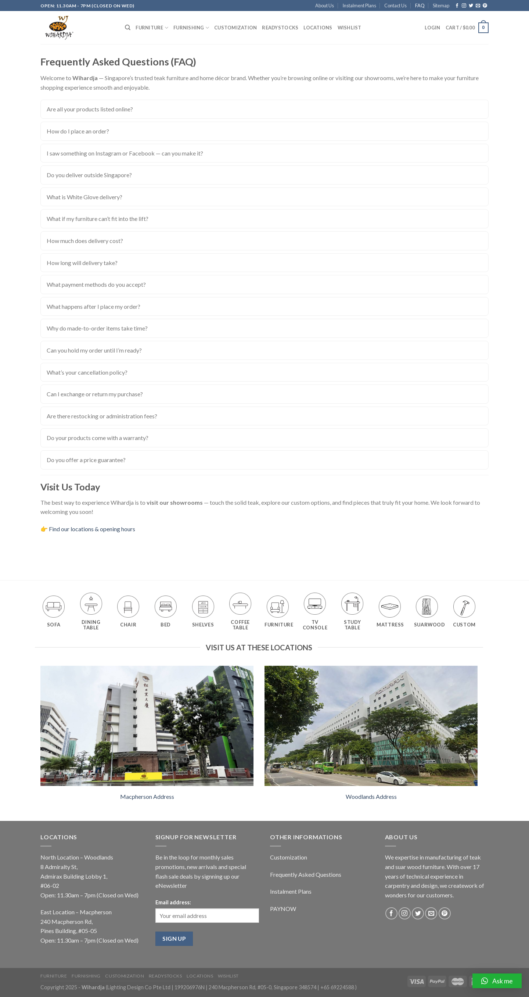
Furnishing (191, 27)
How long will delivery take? (82, 262)
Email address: (173, 902)
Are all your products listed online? (90, 109)
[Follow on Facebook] (457, 5)
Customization (235, 28)
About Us (324, 5)
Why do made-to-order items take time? (97, 328)
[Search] (127, 28)
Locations (317, 28)
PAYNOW (283, 908)
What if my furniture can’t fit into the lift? (97, 218)
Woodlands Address (371, 796)
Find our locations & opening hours (92, 528)
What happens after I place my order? (93, 306)
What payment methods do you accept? (96, 284)
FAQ (420, 5)
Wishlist (349, 28)
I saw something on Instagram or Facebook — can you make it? (125, 153)
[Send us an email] (478, 5)
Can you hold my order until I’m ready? (94, 350)
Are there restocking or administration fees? (102, 415)
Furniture (152, 27)
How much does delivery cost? (85, 240)
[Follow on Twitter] (471, 5)
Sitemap (441, 5)
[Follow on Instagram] (464, 5)
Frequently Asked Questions (305, 874)
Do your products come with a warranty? (97, 437)
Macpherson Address (147, 796)
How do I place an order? (78, 131)
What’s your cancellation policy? (87, 372)
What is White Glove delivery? (84, 196)
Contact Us (395, 5)
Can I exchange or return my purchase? (95, 393)
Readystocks (280, 28)
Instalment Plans (359, 5)
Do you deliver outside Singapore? (89, 174)
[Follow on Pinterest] (485, 5)
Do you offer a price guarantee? (86, 459)
